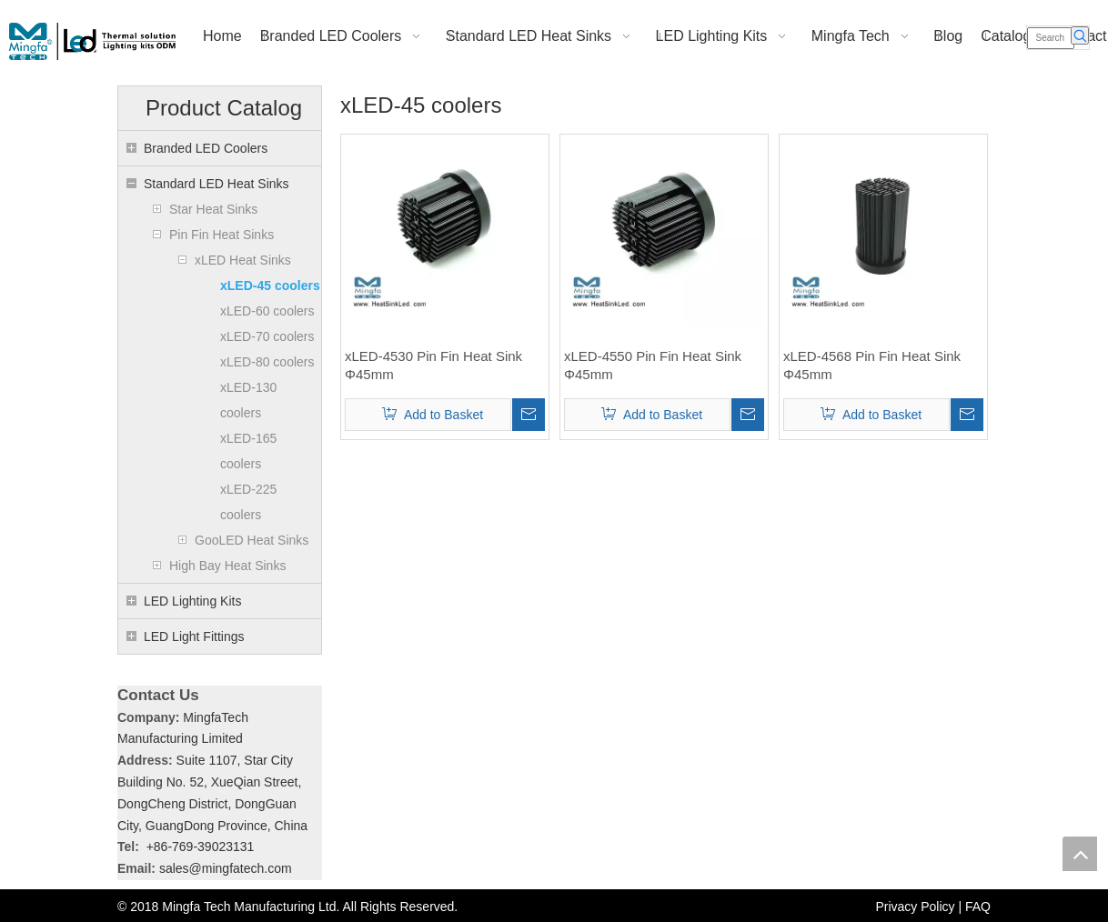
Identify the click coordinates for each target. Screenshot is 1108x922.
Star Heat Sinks (213, 209)
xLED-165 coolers (248, 451)
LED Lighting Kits (192, 601)
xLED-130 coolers (248, 400)
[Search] (1051, 38)
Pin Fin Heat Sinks (221, 234)
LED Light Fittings (194, 636)
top (1080, 854)
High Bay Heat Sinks (227, 565)
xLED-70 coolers (267, 336)
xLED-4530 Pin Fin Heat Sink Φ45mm (433, 365)
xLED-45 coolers (270, 285)
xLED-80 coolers (267, 362)
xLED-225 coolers (248, 502)
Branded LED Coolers (205, 148)
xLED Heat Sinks (243, 260)
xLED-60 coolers (267, 311)
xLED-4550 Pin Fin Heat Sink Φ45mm (652, 365)
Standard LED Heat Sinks (216, 183)
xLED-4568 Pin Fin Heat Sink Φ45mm (872, 365)
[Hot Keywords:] (1080, 35)
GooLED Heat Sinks (251, 540)
